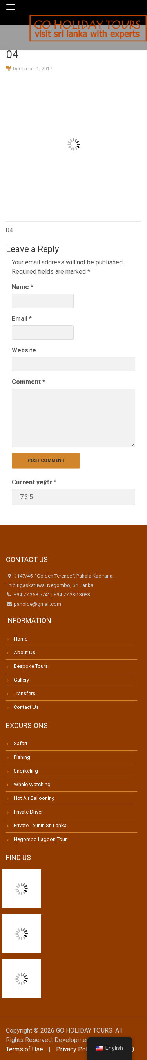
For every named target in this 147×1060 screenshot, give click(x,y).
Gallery (21, 680)
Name (22, 287)
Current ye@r (34, 482)
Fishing (22, 757)
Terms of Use (24, 1049)
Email (22, 318)
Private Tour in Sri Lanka (40, 825)
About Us (24, 652)
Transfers (24, 693)
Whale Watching (32, 784)
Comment (28, 381)
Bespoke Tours (31, 666)
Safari (20, 743)
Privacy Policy (75, 1049)
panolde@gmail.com (37, 604)
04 (9, 230)
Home (20, 639)
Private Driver (28, 812)
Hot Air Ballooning (34, 798)
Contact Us (26, 707)
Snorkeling (26, 771)
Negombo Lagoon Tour (40, 839)
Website (24, 350)
